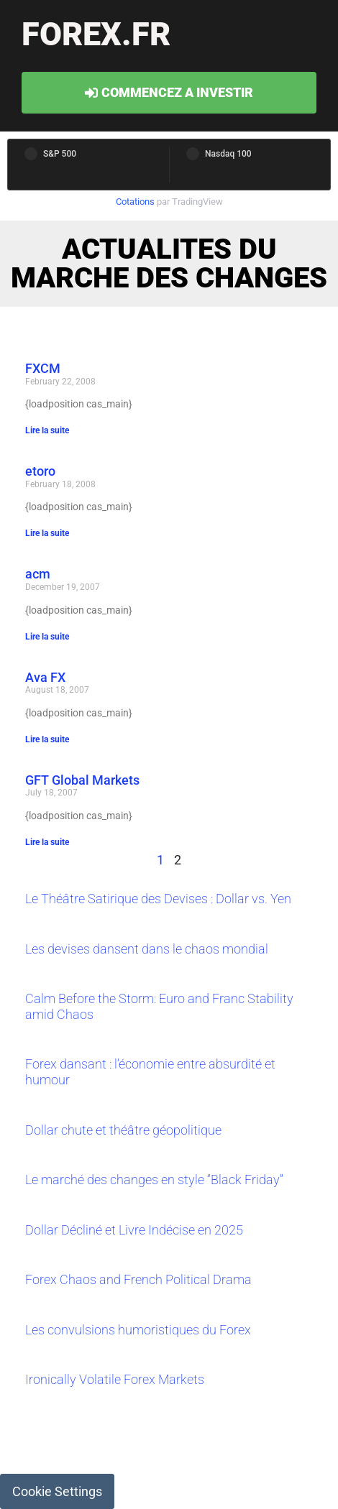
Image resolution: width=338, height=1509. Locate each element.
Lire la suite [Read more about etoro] (47, 533)
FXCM (42, 368)
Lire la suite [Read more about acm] (47, 637)
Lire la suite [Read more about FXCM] (47, 430)
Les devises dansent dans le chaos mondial (146, 948)
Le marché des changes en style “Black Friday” (154, 1179)
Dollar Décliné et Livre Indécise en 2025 (134, 1229)
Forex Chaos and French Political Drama (138, 1279)
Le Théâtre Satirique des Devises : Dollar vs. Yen (158, 898)
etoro (40, 471)
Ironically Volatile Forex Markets (114, 1379)
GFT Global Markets (82, 780)
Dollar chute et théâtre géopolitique (123, 1129)
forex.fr (96, 34)
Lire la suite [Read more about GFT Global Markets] (47, 842)
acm (37, 573)
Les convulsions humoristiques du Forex (138, 1329)
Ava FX (45, 677)
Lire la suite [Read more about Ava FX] (47, 739)
